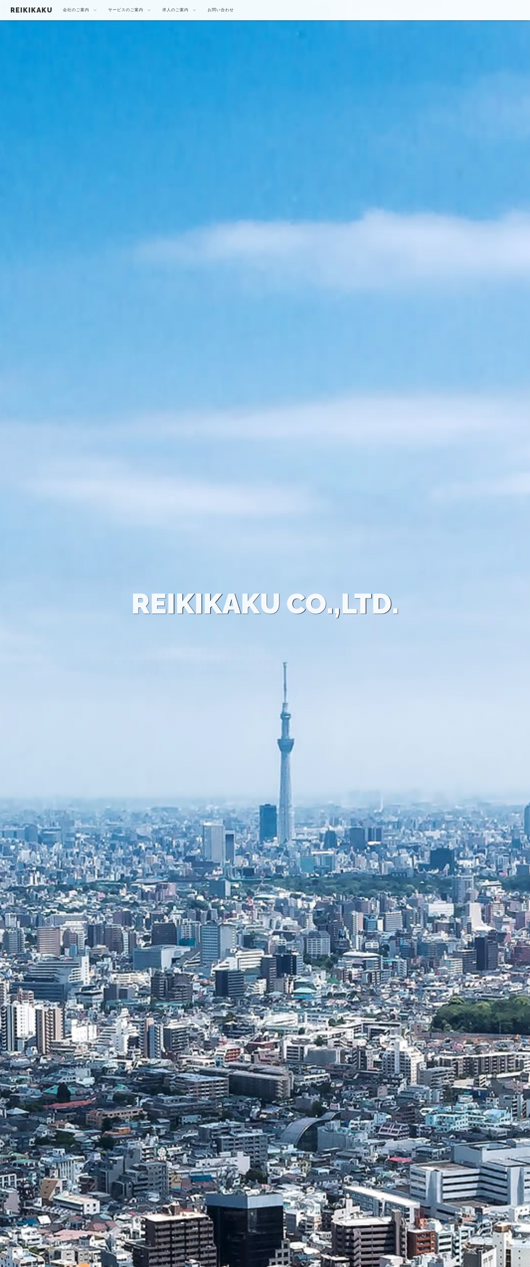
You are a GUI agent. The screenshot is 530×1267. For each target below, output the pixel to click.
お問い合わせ (221, 9)
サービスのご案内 (130, 10)
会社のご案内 (80, 10)
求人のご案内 (179, 10)
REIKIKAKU (31, 10)
